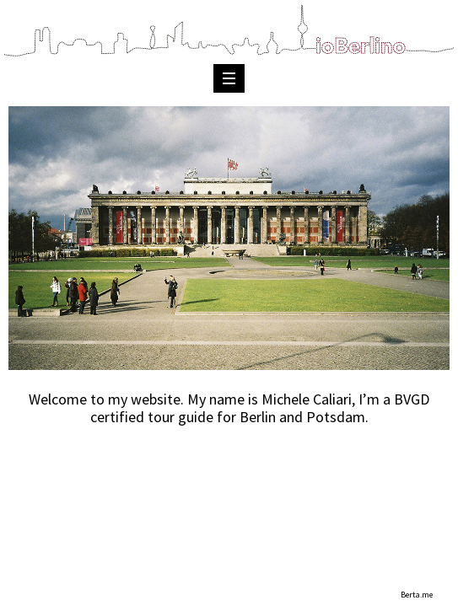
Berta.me (417, 594)
